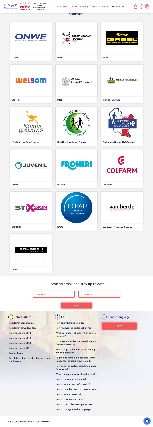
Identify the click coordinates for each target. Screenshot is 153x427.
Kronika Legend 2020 (20, 343)
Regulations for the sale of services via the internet (29, 360)
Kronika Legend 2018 (20, 332)
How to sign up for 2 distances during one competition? (75, 351)
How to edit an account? (68, 394)
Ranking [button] (84, 6)
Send (76, 305)
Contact (106, 6)
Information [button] (62, 6)
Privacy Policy (16, 353)
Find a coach (119, 6)
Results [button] (95, 6)
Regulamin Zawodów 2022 (22, 327)
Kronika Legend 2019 (20, 337)
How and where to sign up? (70, 322)
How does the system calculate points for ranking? (76, 367)
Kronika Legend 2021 (20, 348)
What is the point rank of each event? (75, 374)
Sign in (75, 6)
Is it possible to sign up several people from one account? (76, 343)
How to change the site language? (74, 409)
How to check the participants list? (74, 404)
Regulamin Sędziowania (21, 322)
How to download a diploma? (71, 379)
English (119, 325)
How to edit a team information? (73, 384)
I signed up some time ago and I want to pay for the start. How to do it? (75, 359)
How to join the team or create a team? (77, 389)
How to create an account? (70, 399)
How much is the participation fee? (74, 327)
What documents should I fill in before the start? (76, 334)
